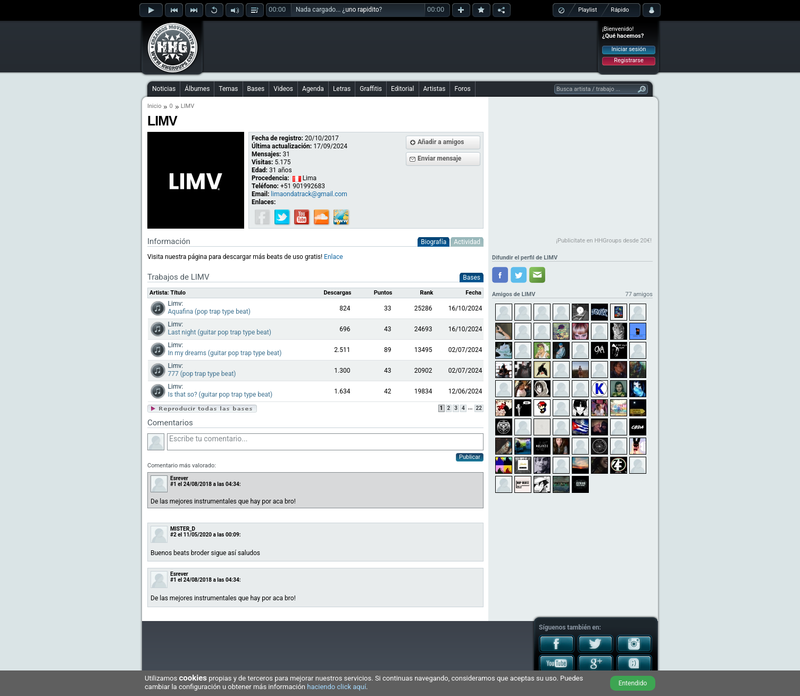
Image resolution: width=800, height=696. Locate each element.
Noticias (164, 89)
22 (479, 408)
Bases (256, 89)
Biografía (433, 242)
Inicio (154, 106)
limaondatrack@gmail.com (309, 194)
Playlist (587, 9)
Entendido (633, 683)
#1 (173, 484)
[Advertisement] (400, 46)
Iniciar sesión (629, 49)
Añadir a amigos (441, 142)
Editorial (402, 89)
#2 (173, 535)
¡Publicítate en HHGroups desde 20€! (604, 240)
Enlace (333, 257)
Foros (462, 89)
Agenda (313, 89)
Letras (342, 89)
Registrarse (628, 60)
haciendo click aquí (336, 687)
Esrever (179, 478)
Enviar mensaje (439, 158)
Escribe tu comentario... (325, 441)
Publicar (469, 457)
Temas (228, 89)
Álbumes (197, 89)
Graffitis (371, 89)
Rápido (620, 9)
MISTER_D (182, 529)
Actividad (467, 242)
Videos (283, 89)
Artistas (434, 89)
